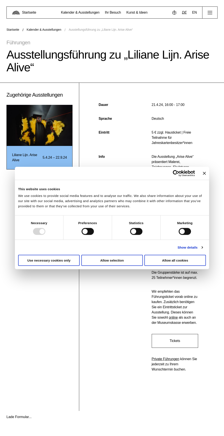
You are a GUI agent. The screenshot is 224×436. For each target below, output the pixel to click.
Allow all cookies (175, 260)
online (173, 317)
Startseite (12, 29)
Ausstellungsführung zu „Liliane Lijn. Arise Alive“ (101, 29)
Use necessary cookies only (48, 260)
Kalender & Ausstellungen (44, 29)
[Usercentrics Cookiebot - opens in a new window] (176, 173)
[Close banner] (204, 173)
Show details (188, 247)
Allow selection (112, 260)
